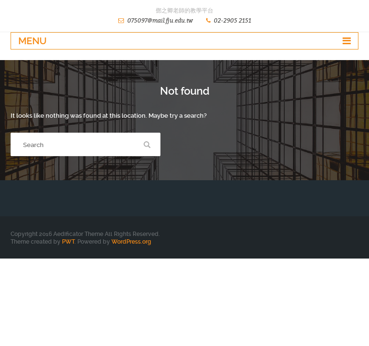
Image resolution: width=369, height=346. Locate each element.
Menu (32, 41)
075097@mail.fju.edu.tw (160, 20)
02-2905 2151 (232, 20)
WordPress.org (131, 241)
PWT (68, 241)
